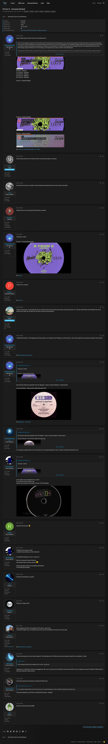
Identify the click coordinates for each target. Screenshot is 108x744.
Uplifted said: (21, 661)
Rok (9, 584)
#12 (103, 523)
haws (36, 11)
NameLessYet (9, 688)
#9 (103, 362)
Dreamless (9, 217)
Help (95, 741)
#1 (103, 35)
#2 (103, 156)
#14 (103, 574)
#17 (103, 653)
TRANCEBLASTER (8, 11)
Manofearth (9, 663)
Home (98, 741)
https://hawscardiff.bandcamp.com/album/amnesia (34, 30)
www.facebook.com (12, 646)
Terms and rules (81, 741)
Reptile (9, 532)
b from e (32, 11)
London (6, 645)
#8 (103, 335)
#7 (103, 307)
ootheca (42, 11)
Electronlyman (9, 466)
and (25, 355)
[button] (16, 3)
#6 (103, 282)
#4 (103, 208)
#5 (103, 234)
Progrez (9, 292)
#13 (103, 547)
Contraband (9, 610)
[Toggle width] (4, 742)
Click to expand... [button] (60, 54)
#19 (103, 703)
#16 (103, 625)
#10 (103, 428)
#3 (103, 183)
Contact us (73, 741)
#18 (103, 678)
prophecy (47, 11)
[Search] (103, 3)
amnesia (26, 11)
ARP (9, 713)
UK (5, 328)
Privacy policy (89, 741)
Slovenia (6, 593)
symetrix (53, 11)
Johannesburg (8, 227)
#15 (103, 600)
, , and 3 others (29, 149)
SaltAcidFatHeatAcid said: (24, 686)
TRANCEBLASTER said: (23, 365)
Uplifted (9, 635)
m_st (9, 192)
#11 (103, 457)
